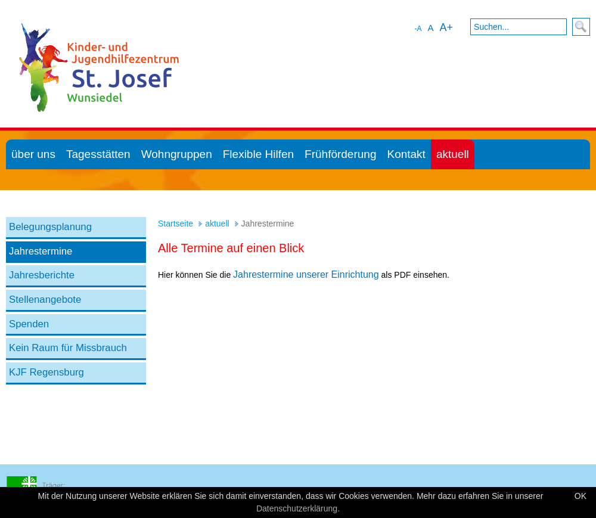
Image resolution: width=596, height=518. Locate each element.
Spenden (29, 324)
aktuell (217, 223)
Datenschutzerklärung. (298, 508)
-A (417, 28)
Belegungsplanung (50, 226)
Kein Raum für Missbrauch (68, 347)
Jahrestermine (40, 251)
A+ (446, 27)
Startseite (175, 223)
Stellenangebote (45, 299)
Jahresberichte (41, 275)
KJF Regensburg (46, 372)
